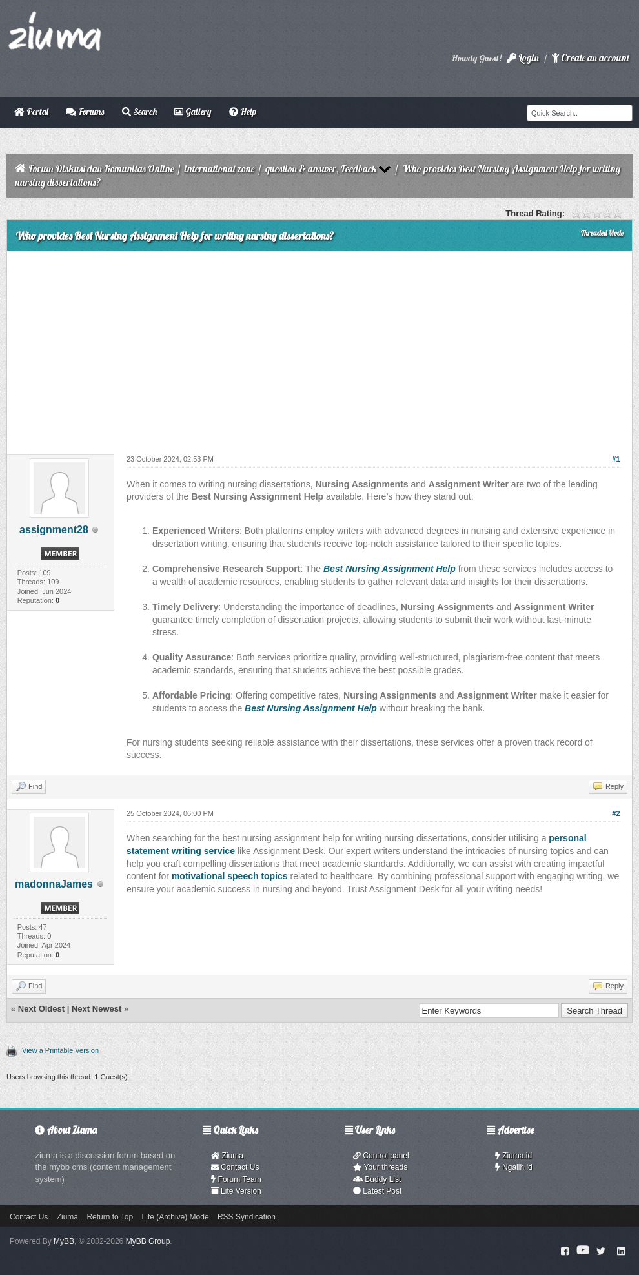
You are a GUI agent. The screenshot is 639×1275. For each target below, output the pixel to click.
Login (523, 58)
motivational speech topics (230, 876)
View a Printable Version (60, 1050)
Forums (85, 111)
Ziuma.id (513, 1155)
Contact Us (235, 1167)
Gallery (192, 111)
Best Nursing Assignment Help (389, 569)
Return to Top (109, 1216)
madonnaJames (54, 884)
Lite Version (236, 1191)
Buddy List (377, 1179)
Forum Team (236, 1179)
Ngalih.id (513, 1167)
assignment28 (53, 529)
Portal (31, 111)
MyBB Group (148, 1241)
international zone (219, 169)
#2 (616, 813)
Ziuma (227, 1155)
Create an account (590, 58)
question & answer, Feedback (320, 169)
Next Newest (96, 1009)
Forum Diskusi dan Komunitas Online (101, 169)
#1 (616, 459)
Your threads (380, 1167)
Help (242, 111)
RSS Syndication (247, 1216)
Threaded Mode (602, 233)
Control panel (381, 1155)
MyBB (64, 1241)
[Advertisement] (319, 348)
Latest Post (377, 1191)
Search (139, 111)
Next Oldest (41, 1009)
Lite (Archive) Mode (175, 1216)
